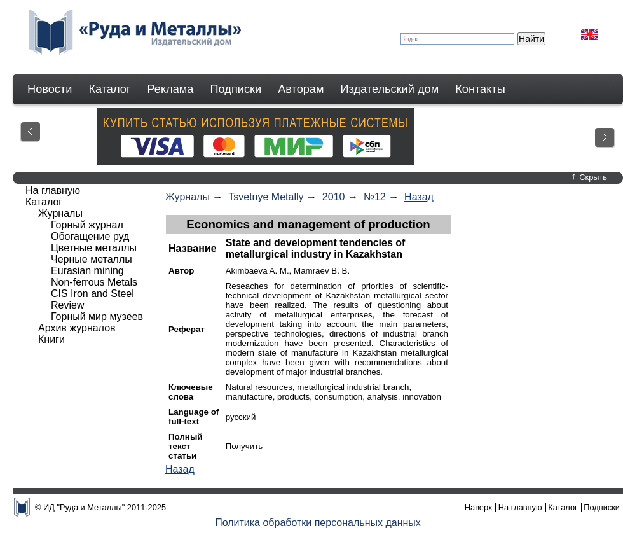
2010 (333, 196)
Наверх (479, 507)
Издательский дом (390, 89)
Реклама (170, 89)
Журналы (187, 196)
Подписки (236, 89)
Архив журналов (77, 328)
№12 (375, 196)
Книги (51, 339)
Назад (419, 196)
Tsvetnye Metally (265, 196)
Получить (244, 446)
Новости (49, 89)
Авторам (301, 89)
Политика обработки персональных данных (318, 522)
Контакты (480, 89)
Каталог (109, 89)
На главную (52, 190)
